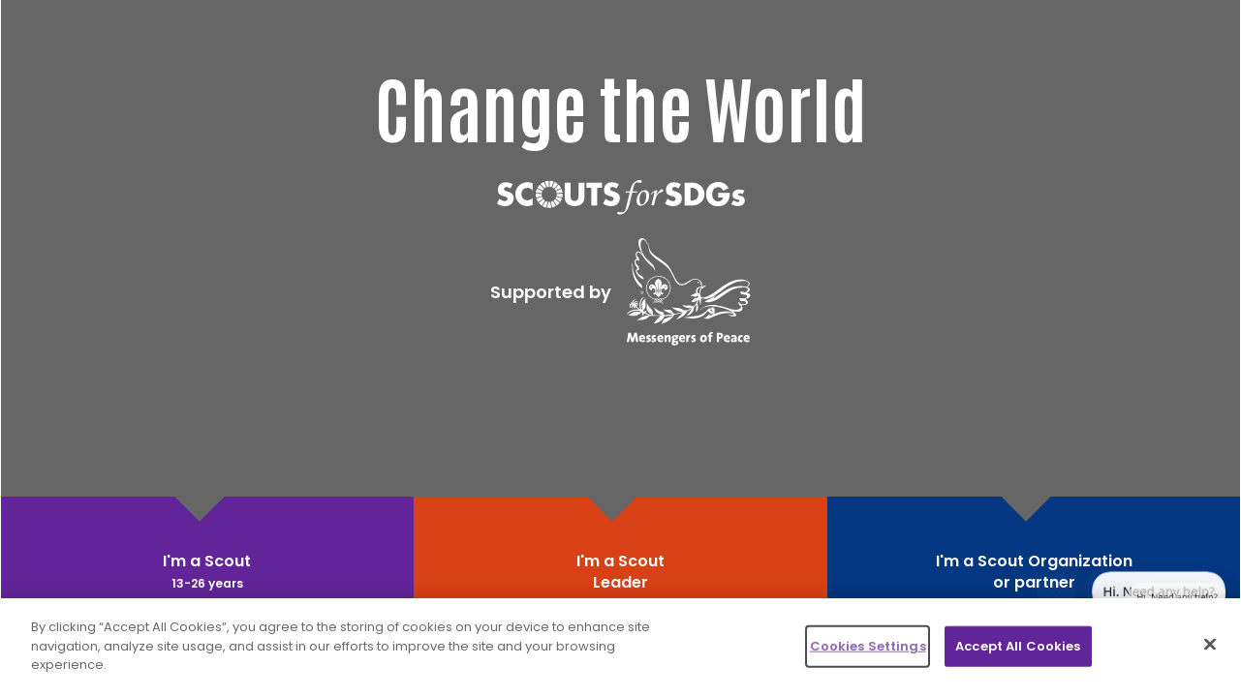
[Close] (1210, 644)
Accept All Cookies (1017, 646)
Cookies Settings (868, 646)
